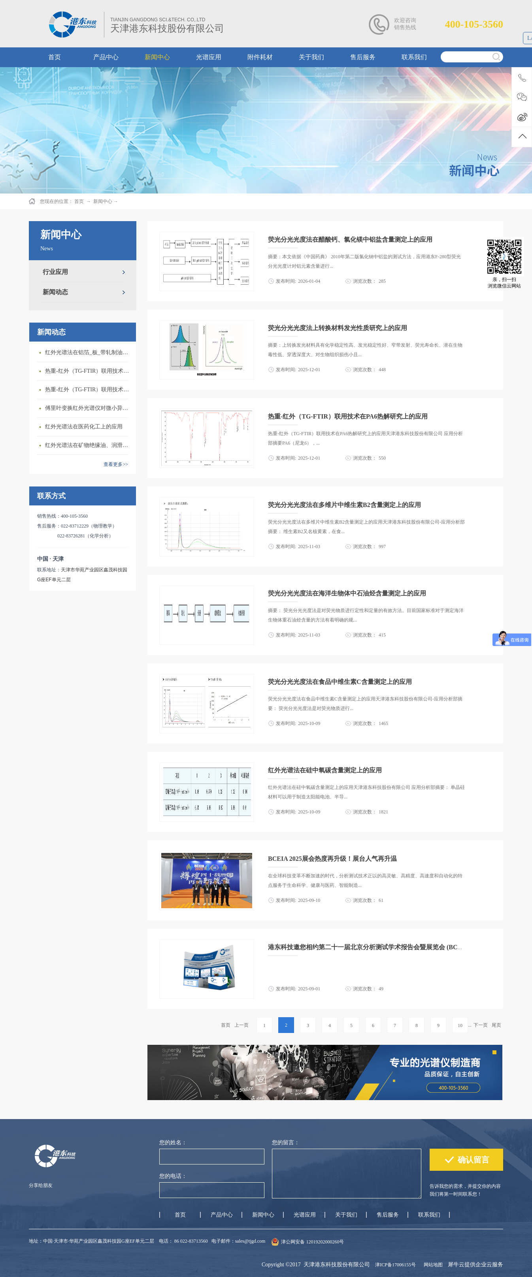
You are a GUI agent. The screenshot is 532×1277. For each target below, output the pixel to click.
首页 (225, 1025)
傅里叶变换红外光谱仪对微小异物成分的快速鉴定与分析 (88, 408)
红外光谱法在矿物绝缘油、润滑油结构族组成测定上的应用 (88, 445)
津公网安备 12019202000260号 (312, 1242)
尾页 (496, 1025)
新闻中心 (102, 201)
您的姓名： (173, 1143)
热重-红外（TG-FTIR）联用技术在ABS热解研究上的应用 (88, 389)
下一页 (481, 1025)
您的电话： (173, 1176)
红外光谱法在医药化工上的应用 (84, 427)
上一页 (241, 1025)
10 (460, 1025)
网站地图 (432, 1265)
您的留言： (286, 1143)
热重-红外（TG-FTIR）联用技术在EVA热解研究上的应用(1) (88, 371)
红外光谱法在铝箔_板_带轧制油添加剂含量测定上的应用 (88, 352)
